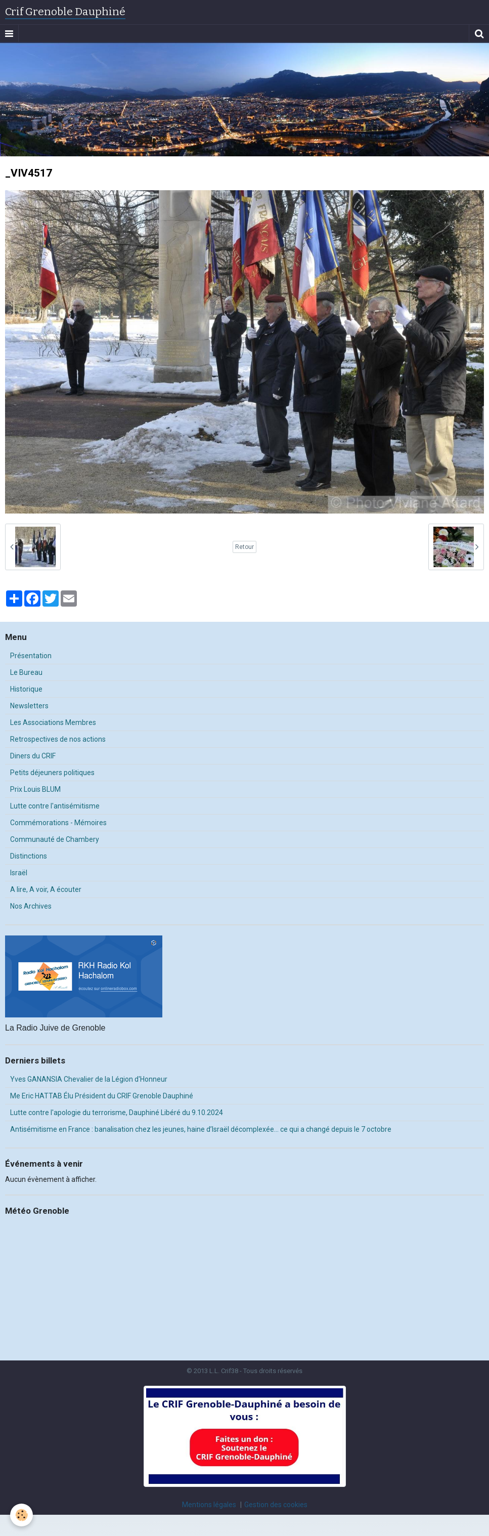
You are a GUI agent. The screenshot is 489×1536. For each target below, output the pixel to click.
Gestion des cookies (275, 1505)
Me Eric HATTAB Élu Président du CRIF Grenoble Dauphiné (101, 1096)
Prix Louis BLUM (35, 789)
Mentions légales (209, 1505)
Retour (244, 546)
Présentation (31, 656)
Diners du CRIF (33, 756)
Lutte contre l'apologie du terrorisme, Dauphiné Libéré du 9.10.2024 (116, 1112)
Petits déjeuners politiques (52, 773)
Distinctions (28, 856)
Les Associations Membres (53, 722)
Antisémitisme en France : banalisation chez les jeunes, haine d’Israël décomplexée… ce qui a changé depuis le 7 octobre (200, 1129)
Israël (18, 873)
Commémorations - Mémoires (58, 823)
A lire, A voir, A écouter (45, 889)
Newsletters (29, 706)
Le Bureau (26, 672)
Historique (26, 689)
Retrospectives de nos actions (58, 739)
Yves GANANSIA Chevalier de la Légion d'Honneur (88, 1079)
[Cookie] (21, 1515)
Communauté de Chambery (54, 839)
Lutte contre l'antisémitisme (55, 806)
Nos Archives (31, 906)
